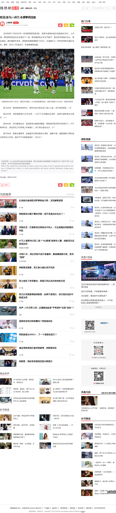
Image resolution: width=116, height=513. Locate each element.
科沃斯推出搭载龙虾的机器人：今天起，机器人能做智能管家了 (98, 301)
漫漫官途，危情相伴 (107, 408)
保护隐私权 (63, 508)
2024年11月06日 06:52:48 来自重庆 (17, 25)
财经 (30, 2)
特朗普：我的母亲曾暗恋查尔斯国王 (35, 361)
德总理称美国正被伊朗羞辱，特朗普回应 (38, 347)
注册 (100, 2)
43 (73, 288)
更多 (93, 2)
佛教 (78, 2)
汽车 (49, 2)
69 (73, 274)
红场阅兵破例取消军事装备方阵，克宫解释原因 (41, 200)
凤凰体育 (103, 323)
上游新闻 (9, 23)
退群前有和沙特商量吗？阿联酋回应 (35, 321)
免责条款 (72, 508)
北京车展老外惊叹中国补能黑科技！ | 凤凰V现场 (98, 285)
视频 (12, 2)
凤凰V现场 (86, 257)
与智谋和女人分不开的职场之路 (89, 409)
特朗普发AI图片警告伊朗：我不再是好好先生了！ (42, 213)
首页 (2, 2)
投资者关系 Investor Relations (31, 508)
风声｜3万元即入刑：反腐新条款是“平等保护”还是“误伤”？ (46, 307)
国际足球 (28, 8)
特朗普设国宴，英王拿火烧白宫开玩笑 (37, 267)
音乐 (106, 393)
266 (73, 301)
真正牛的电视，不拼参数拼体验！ (95, 291)
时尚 (44, 2)
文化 (69, 2)
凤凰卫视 (23, 2)
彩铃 (110, 393)
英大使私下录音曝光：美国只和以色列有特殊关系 (42, 280)
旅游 (73, 2)
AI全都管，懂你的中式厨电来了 (94, 295)
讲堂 (103, 393)
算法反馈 (71, 194)
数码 (88, 2)
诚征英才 (55, 508)
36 (73, 342)
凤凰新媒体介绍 (15, 508)
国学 (83, 2)
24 (73, 328)
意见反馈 (80, 508)
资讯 (7, 2)
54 (73, 315)
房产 (54, 2)
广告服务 (47, 508)
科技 (59, 2)
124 (73, 221)
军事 (64, 2)
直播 (17, 2)
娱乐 (34, 2)
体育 (39, 2)
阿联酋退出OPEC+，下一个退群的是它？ (38, 334)
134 (73, 355)
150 (73, 234)
